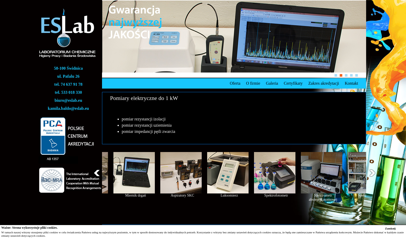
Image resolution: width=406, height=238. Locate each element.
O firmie (253, 83)
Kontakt (351, 83)
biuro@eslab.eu (68, 100)
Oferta (235, 83)
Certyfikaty (293, 83)
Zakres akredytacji (323, 83)
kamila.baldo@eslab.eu (68, 108)
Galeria (272, 83)
